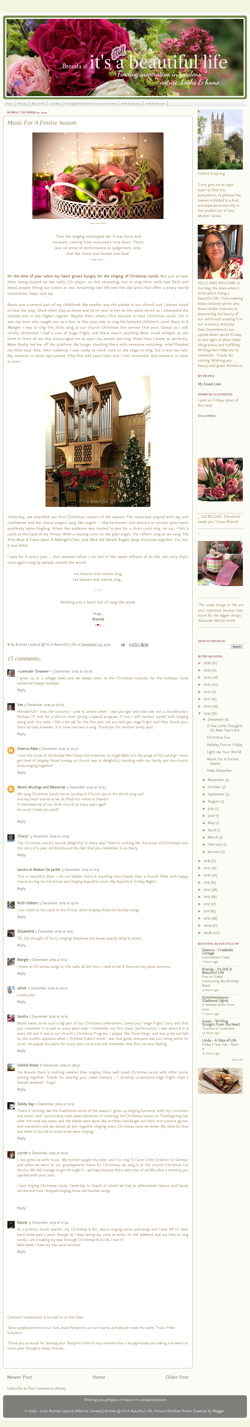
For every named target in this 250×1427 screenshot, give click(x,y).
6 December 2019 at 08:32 (60, 1065)
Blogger (219, 1411)
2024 (207, 677)
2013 (207, 896)
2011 (206, 911)
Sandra (22, 1016)
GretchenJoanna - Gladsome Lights (216, 999)
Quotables (55, 103)
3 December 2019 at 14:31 (54, 931)
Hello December (219, 770)
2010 (207, 918)
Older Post (177, 1377)
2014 (207, 889)
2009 (207, 925)
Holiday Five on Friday (224, 745)
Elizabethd (25, 931)
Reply (21, 690)
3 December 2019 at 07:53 (49, 836)
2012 (207, 904)
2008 (207, 933)
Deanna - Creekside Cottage (217, 952)
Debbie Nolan (28, 1065)
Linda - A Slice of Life (219, 1040)
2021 (207, 699)
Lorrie (22, 1153)
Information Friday (216, 957)
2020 (207, 706)
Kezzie (22, 1222)
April (212, 830)
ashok (22, 988)
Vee (20, 705)
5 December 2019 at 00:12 (48, 988)
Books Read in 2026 (155, 103)
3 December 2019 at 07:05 (44, 705)
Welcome (22, 103)
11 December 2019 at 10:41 (54, 1104)
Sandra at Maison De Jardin (39, 869)
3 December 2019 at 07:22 (58, 748)
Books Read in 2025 (131, 103)
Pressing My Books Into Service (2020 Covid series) (90, 103)
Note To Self (38, 103)
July (211, 808)
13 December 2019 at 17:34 (48, 1222)
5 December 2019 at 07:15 (48, 1016)
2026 (207, 663)
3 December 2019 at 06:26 (72, 671)
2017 (207, 868)
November (216, 780)
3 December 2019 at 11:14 (80, 869)
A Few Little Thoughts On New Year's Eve (225, 728)
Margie (22, 959)
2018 (207, 861)
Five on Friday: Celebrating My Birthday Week (220, 981)
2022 (207, 691)
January (214, 851)
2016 (207, 875)
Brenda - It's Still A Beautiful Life (217, 971)
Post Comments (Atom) (47, 1388)
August (214, 801)
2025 (207, 670)
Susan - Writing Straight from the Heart (221, 1023)
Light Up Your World (224, 752)
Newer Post (19, 1377)
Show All (237, 1059)
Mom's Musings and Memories (41, 787)
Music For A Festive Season (222, 761)
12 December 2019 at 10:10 (48, 1153)
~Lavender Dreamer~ (34, 671)
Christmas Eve (218, 737)
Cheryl (23, 836)
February (215, 844)
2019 (207, 713)
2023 (207, 684)
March (213, 837)
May (212, 823)
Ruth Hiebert (27, 903)
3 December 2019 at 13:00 (59, 903)
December (216, 719)
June (212, 815)
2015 (207, 882)
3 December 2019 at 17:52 (48, 959)
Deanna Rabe (27, 748)
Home (9, 103)
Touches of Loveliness (218, 1028)
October (215, 787)
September (217, 794)
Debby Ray (25, 1104)
